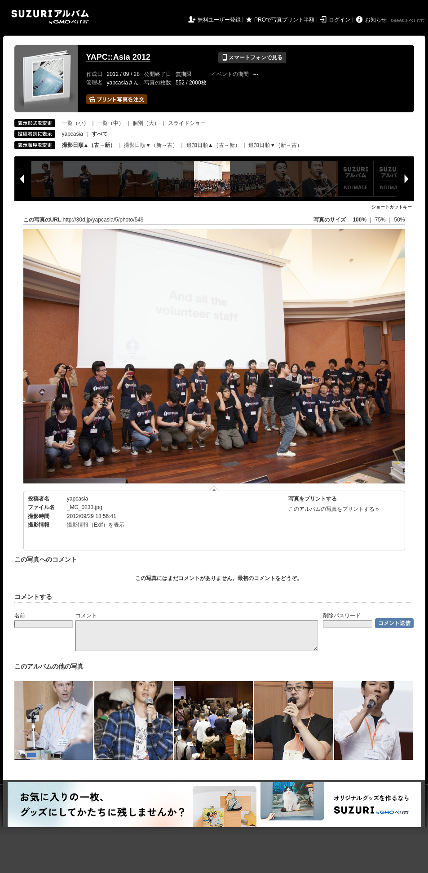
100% (359, 220)
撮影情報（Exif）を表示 (95, 525)
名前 (19, 615)
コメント (86, 615)
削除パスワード (342, 615)
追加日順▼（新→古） (275, 145)
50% (399, 220)
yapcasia (72, 134)
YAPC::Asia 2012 (118, 57)
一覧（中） (110, 123)
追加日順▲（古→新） (213, 145)
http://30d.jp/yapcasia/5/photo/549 (103, 220)
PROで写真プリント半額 (284, 20)
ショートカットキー (391, 206)
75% (381, 220)
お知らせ (376, 20)
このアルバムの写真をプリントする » (333, 509)
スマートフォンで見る (252, 57)
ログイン (339, 20)
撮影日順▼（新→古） (151, 145)
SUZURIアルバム (50, 17)
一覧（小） (75, 123)
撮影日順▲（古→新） (89, 145)
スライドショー (187, 123)
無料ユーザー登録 (219, 20)
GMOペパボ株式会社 (409, 20)
